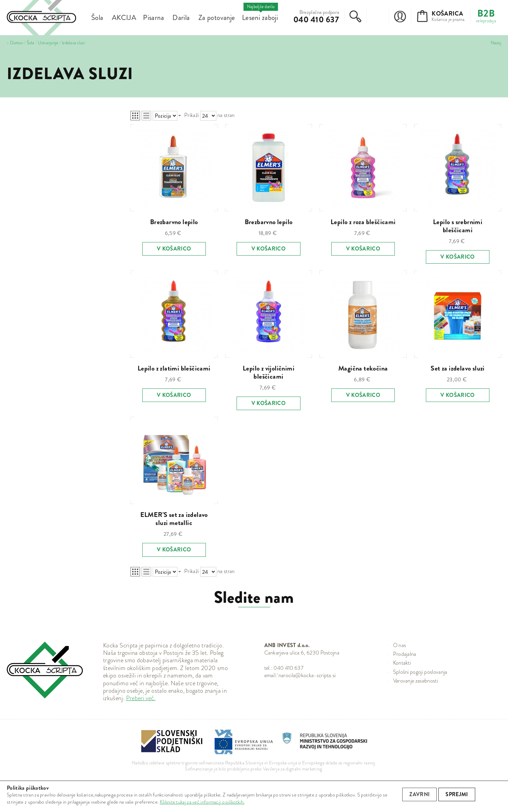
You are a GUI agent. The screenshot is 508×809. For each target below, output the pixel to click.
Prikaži (191, 115)
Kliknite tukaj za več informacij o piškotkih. (202, 802)
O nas (399, 645)
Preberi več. (140, 698)
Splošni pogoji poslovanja (420, 672)
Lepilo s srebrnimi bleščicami (457, 226)
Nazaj (496, 43)
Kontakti (402, 663)
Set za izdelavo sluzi (457, 368)
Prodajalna (404, 654)
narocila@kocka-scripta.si (307, 675)
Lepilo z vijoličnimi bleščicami (268, 372)
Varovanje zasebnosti (415, 681)
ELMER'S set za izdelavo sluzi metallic (174, 519)
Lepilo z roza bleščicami (363, 222)
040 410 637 (316, 19)
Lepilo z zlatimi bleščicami (174, 368)
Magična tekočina (363, 368)
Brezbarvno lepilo (174, 222)
